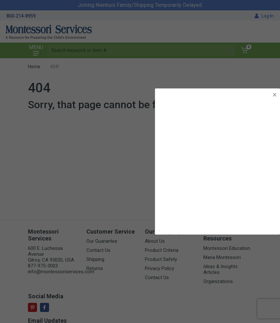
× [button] (275, 94)
